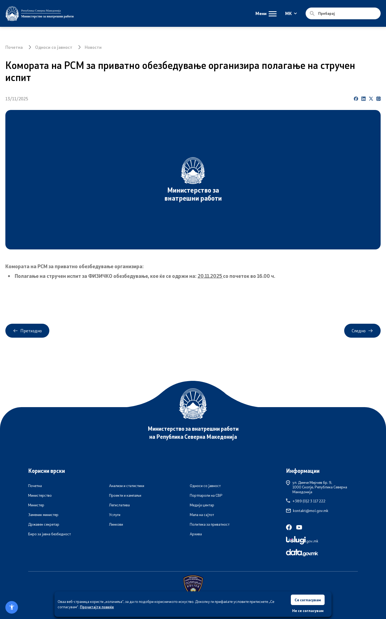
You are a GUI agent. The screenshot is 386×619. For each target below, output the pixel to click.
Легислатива (119, 505)
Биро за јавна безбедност (49, 534)
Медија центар (202, 505)
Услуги (114, 514)
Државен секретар (43, 524)
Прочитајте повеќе (97, 606)
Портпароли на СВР (206, 495)
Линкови (116, 524)
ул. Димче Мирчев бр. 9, (322, 487)
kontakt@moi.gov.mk (307, 510)
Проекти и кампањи (125, 495)
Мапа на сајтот (202, 514)
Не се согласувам (308, 610)
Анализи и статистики (126, 485)
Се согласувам (308, 599)
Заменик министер (43, 514)
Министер (36, 505)
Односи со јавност (53, 47)
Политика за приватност (209, 524)
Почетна (14, 47)
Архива (196, 534)
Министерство (40, 495)
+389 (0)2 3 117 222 (305, 501)
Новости (93, 47)
